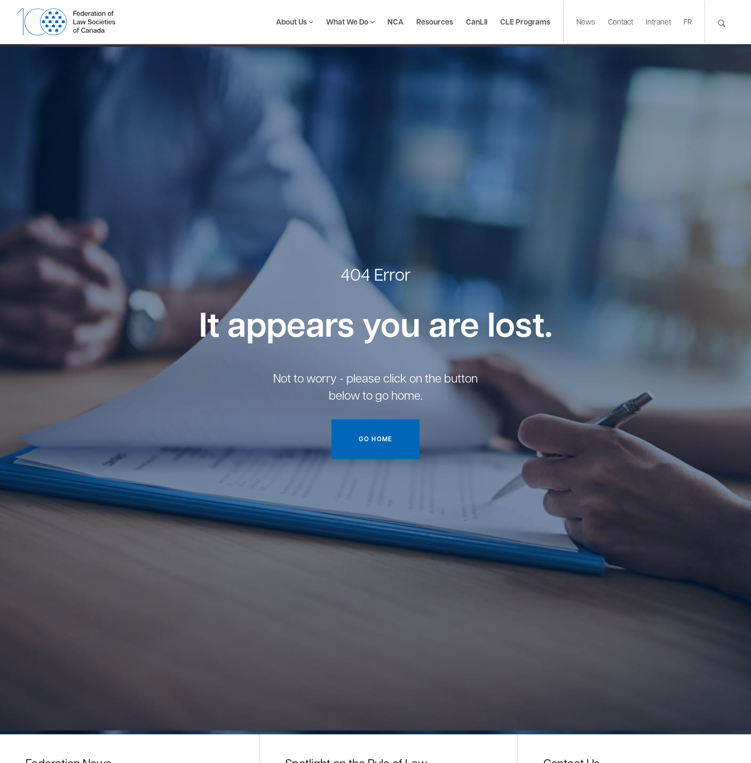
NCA (396, 21)
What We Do (347, 21)
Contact (620, 21)
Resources (434, 21)
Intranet (658, 21)
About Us (291, 21)
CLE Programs (525, 21)
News (585, 21)
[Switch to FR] (688, 21)
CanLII (476, 21)
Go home (375, 438)
